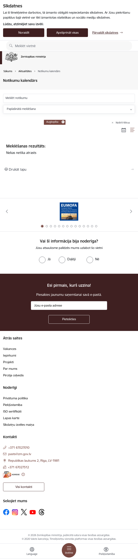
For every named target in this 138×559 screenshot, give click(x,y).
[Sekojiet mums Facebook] (6, 512)
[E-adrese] (11, 474)
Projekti (8, 362)
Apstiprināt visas (67, 32)
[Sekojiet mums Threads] (42, 512)
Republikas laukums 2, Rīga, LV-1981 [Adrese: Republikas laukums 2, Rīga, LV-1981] (34, 461)
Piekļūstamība (12, 405)
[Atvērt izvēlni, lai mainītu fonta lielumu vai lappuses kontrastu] (106, 552)
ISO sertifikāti (12, 411)
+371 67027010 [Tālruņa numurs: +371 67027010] (18, 448)
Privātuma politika (15, 398)
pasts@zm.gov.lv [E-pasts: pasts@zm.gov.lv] (19, 454)
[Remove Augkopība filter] (63, 121)
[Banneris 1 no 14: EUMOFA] (69, 211)
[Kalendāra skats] (124, 130)
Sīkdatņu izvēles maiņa (18, 425)
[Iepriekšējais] (7, 211)
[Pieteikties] (69, 319)
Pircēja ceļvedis (13, 375)
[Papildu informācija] (23, 474)
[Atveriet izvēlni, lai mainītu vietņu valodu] (32, 552)
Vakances (9, 349)
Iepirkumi (9, 355)
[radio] (44, 259)
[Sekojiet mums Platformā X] (24, 512)
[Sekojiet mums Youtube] (33, 511)
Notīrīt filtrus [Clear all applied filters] (123, 122)
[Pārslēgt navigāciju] (69, 550)
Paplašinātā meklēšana (21, 109)
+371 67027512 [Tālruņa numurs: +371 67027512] (18, 467)
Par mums (10, 369)
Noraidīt (23, 32)
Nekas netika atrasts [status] (69, 149)
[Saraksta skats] (132, 130)
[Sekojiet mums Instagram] (15, 512)
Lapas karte (11, 418)
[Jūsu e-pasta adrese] (69, 305)
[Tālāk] (131, 211)
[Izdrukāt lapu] (69, 169)
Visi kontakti (23, 487)
